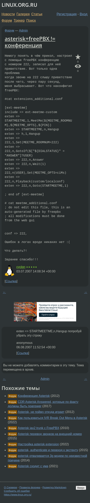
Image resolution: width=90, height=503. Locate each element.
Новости (8, 14)
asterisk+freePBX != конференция (30, 42)
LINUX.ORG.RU (19, 5)
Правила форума (29, 487)
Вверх (81, 487)
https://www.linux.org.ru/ (17, 494)
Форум (7, 20)
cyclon (20, 267)
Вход (83, 14)
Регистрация (67, 14)
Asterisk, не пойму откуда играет (41, 412)
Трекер (19, 20)
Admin (23, 30)
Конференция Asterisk (34, 395)
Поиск (31, 20)
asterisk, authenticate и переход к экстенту (48, 450)
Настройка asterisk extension (38, 444)
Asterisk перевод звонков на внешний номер (50, 434)
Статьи (36, 14)
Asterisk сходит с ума (33, 466)
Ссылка (11, 281)
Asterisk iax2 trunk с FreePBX (38, 428)
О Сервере (10, 487)
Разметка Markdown (54, 487)
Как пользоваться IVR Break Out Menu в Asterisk (52, 418)
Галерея (23, 14)
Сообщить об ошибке (17, 490)
